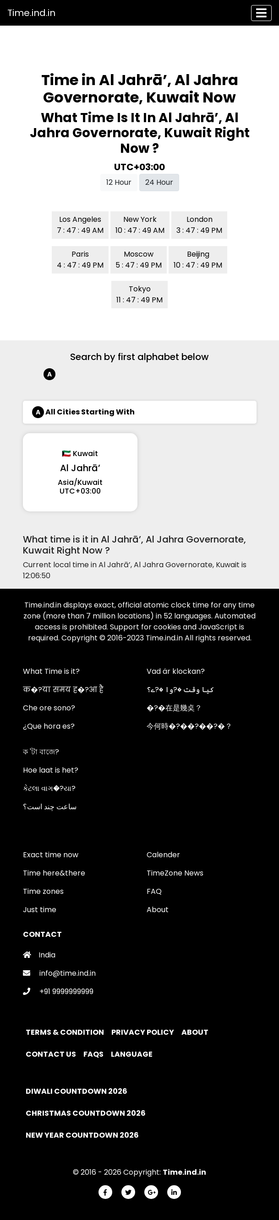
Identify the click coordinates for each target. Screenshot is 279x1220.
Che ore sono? (49, 708)
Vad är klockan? (176, 671)
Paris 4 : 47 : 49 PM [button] (80, 259)
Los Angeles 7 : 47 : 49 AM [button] (80, 225)
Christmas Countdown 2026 (86, 1113)
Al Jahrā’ (80, 468)
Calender (163, 854)
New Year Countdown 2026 (82, 1135)
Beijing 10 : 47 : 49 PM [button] (198, 259)
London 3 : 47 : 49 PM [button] (199, 225)
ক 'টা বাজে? (41, 752)
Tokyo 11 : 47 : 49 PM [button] (139, 294)
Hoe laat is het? (50, 770)
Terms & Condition (65, 1032)
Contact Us (51, 1054)
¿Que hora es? (49, 726)
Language (132, 1054)
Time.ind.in (31, 12)
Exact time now (50, 854)
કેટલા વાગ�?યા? (49, 788)
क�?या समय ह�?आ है (63, 689)
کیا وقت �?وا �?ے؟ (180, 689)
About (158, 909)
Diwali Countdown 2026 (76, 1091)
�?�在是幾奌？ (174, 708)
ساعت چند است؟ (50, 806)
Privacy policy (143, 1032)
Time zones (43, 891)
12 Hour (118, 182)
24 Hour (159, 182)
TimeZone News (175, 873)
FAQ (154, 891)
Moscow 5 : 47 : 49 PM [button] (138, 259)
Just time (39, 909)
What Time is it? (51, 671)
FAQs (94, 1054)
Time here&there (54, 873)
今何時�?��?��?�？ (189, 726)
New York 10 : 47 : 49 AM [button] (139, 225)
